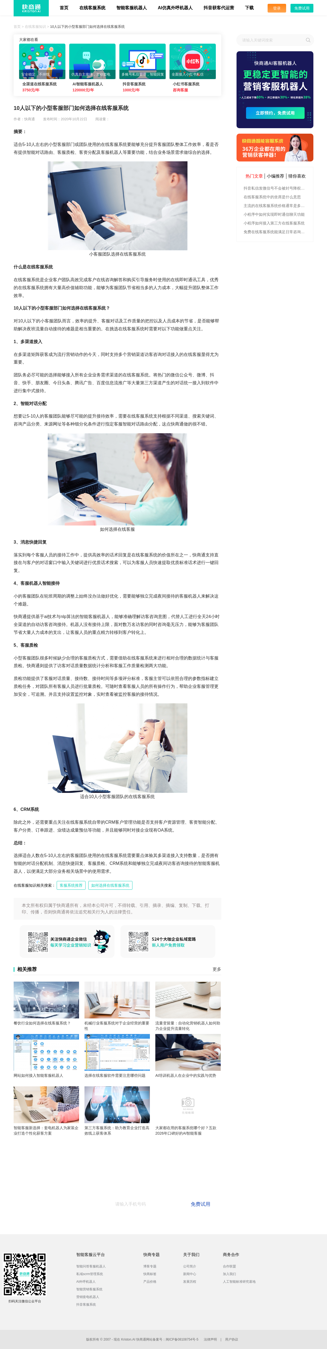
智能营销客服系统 (89, 1289)
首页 (64, 7)
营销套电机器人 (87, 1297)
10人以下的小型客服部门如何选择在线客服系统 (87, 27)
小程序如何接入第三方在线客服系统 (274, 223)
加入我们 (229, 1274)
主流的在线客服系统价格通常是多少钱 (276, 205)
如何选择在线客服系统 (110, 885)
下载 (249, 7)
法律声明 (210, 1339)
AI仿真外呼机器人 (175, 7)
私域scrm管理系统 (89, 1274)
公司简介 (189, 1266)
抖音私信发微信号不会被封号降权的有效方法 (276, 188)
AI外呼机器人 (86, 1282)
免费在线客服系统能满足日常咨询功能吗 (276, 232)
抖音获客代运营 (219, 7)
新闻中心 (189, 1274)
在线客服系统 (92, 7)
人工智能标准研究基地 (239, 1282)
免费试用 (302, 8)
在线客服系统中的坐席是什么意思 (272, 197)
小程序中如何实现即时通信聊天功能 (274, 214)
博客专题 (149, 1266)
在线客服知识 (35, 27)
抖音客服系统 (86, 1304)
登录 (277, 8)
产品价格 (149, 1282)
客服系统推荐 (71, 885)
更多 (217, 969)
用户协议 (231, 1339)
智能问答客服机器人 (91, 1266)
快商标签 (149, 1274)
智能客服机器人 (131, 7)
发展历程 (189, 1282)
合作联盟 (229, 1266)
